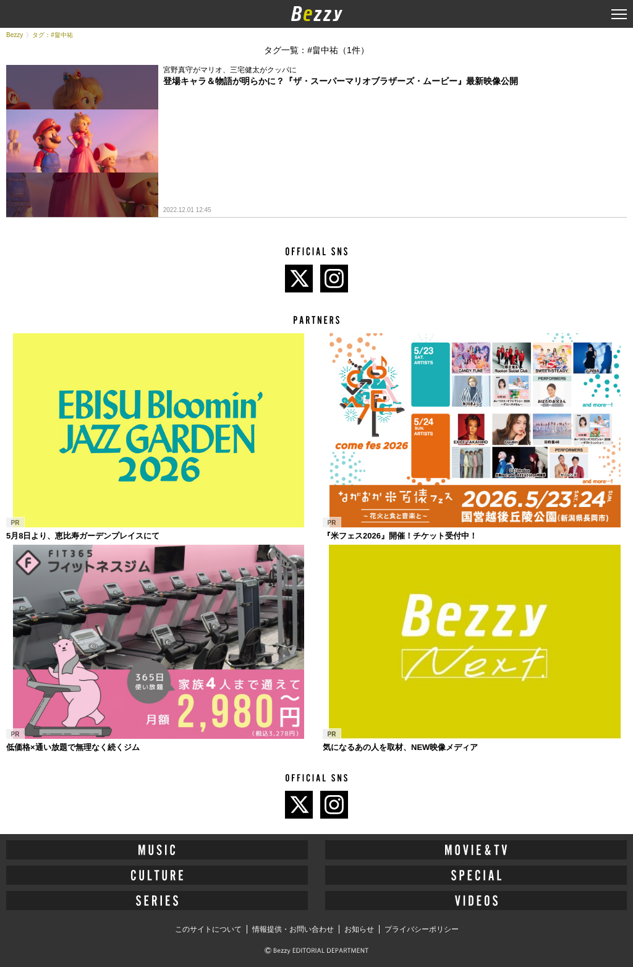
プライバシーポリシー (421, 929)
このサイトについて (208, 929)
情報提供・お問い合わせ (293, 929)
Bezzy (14, 35)
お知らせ (359, 929)
